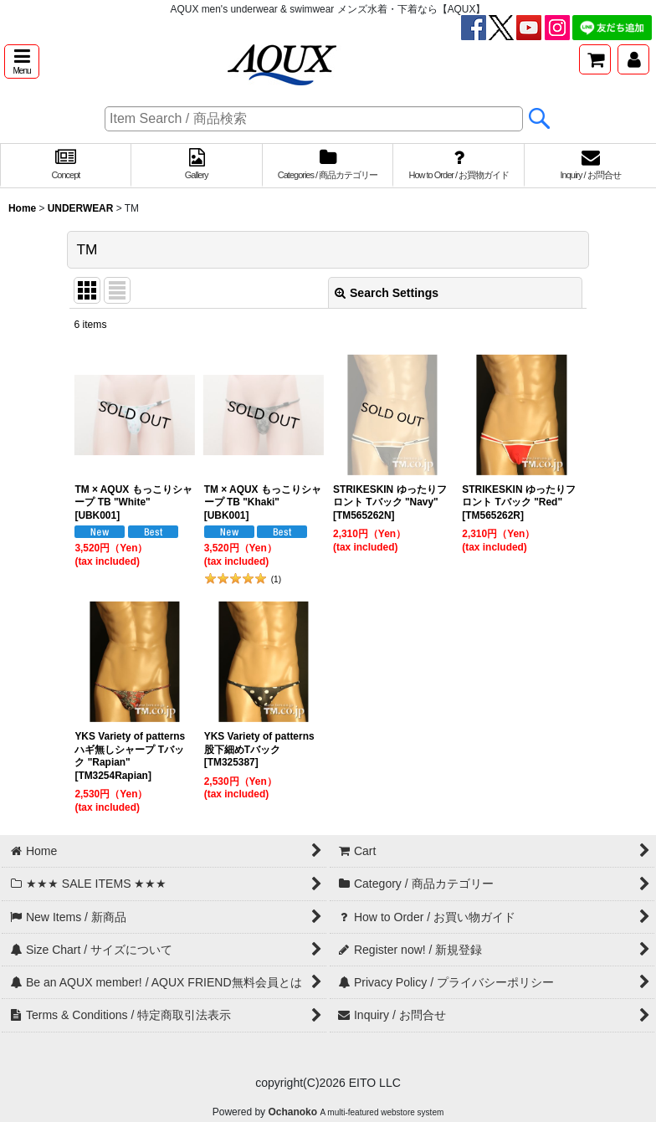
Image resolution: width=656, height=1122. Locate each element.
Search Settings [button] (386, 293)
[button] (21, 61)
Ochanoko (292, 1112)
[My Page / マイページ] (633, 59)
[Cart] (595, 59)
